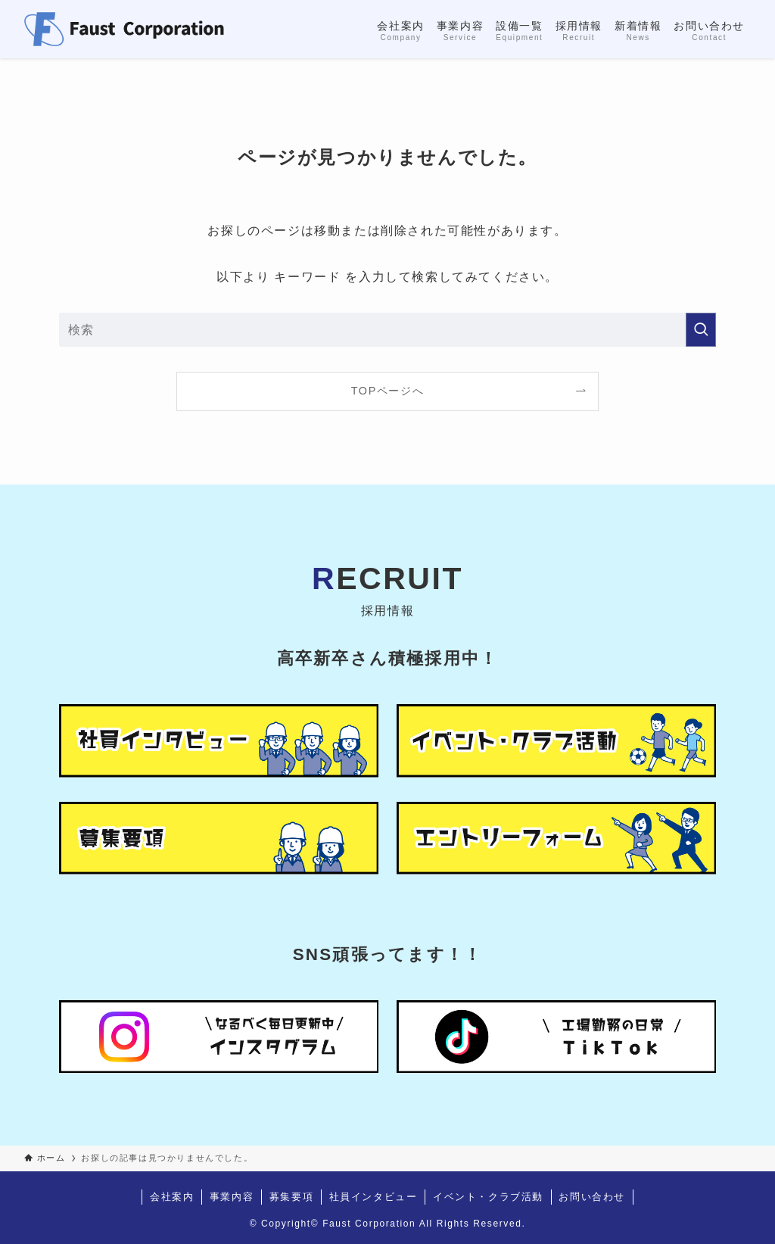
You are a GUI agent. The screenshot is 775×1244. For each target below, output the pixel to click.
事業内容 (232, 1196)
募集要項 (291, 1196)
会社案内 (172, 1196)
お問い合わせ (592, 1196)
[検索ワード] (387, 330)
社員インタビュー (373, 1196)
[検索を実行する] (701, 330)
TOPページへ (388, 391)
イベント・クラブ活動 (488, 1196)
